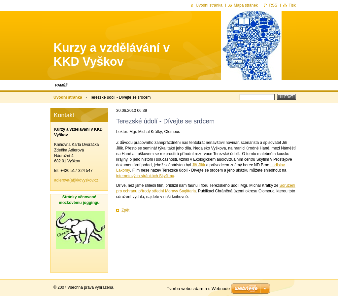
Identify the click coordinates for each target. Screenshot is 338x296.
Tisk (292, 5)
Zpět (125, 210)
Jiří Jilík (198, 165)
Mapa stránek (246, 5)
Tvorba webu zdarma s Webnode (198, 288)
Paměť (61, 85)
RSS (273, 5)
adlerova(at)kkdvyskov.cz (76, 180)
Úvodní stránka (67, 97)
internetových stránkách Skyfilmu (145, 176)
